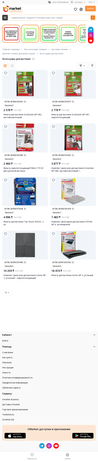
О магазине (7, 352)
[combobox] (82, 65)
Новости (6, 372)
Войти (90, 8)
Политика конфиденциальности (17, 377)
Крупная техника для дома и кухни (18, 53)
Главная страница (10, 49)
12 (7, 292)
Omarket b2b (8, 419)
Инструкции (7, 367)
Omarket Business (10, 399)
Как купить (7, 357)
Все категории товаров (35, 49)
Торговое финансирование (15, 409)
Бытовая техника (59, 49)
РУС (92, 2)
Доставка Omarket (11, 404)
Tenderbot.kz (8, 414)
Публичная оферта (11, 387)
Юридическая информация (15, 382)
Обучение (7, 362)
